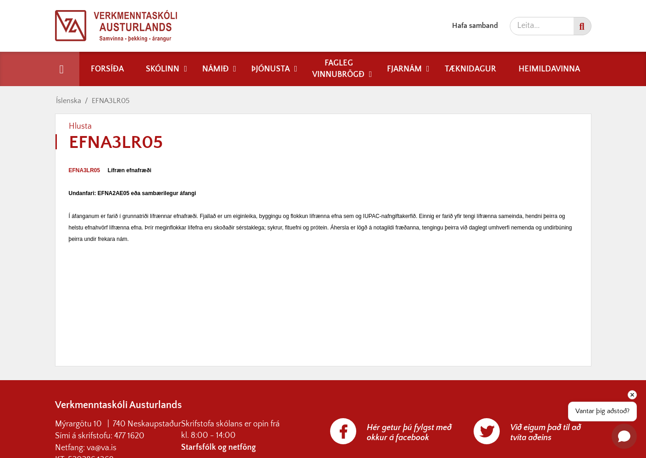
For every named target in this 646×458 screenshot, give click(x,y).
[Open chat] (624, 436)
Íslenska (68, 101)
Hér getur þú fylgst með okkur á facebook (409, 432)
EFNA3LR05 (111, 101)
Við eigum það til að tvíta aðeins (545, 432)
